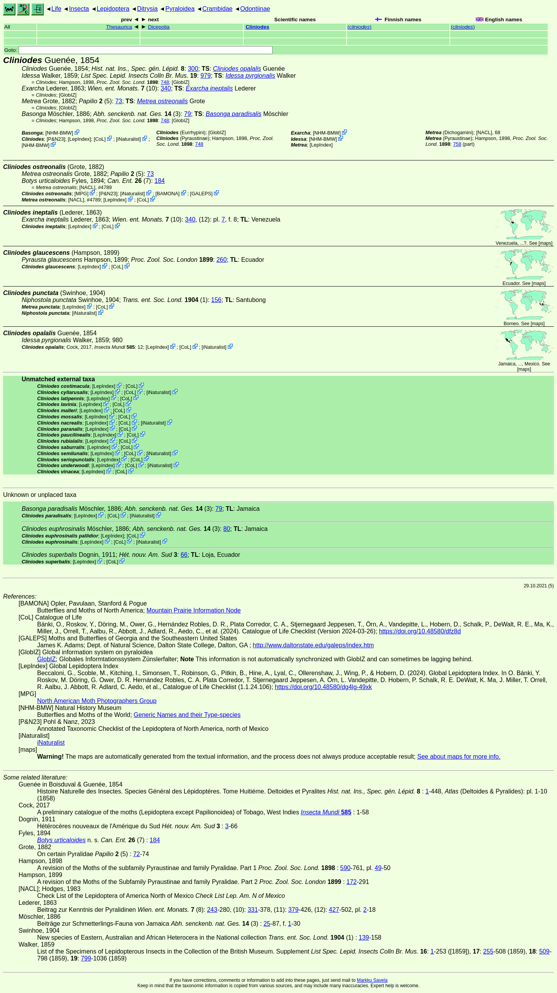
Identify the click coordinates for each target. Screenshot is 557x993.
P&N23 (56, 139)
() (359, 27)
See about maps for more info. (459, 756)
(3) (137, 114)
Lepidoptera (113, 8)
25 (266, 923)
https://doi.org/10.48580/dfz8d (420, 631)
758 (457, 144)
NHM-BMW (59, 133)
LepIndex (79, 139)
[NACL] (484, 132)
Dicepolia (158, 27)
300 (193, 68)
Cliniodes (257, 27)
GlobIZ (180, 82)
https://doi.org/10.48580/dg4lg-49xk (323, 687)
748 (165, 82)
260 (221, 259)
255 (488, 951)
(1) (165, 300)
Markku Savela (372, 980)
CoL (99, 139)
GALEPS (201, 193)
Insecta (79, 8)
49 (378, 868)
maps (545, 243)
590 (345, 868)
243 (212, 909)
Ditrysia (147, 8)
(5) (95, 101)
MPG (81, 193)
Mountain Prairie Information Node (194, 610)
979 (205, 75)
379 (293, 909)
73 (118, 101)
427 (334, 909)
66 (184, 554)
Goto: (138, 50)
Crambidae (217, 8)
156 (216, 300)
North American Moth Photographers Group (97, 701)
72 (136, 854)
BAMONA (167, 193)
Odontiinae (255, 8)
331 (253, 909)
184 (159, 180)
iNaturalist (129, 139)
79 (187, 114)
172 (352, 882)
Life (56, 8)
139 (364, 937)
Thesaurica (119, 27)
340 (166, 88)
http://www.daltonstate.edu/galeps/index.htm (313, 645)
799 (86, 958)
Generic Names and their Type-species (187, 714)
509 (544, 951)
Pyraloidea (180, 8)
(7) (129, 180)
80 (226, 529)
